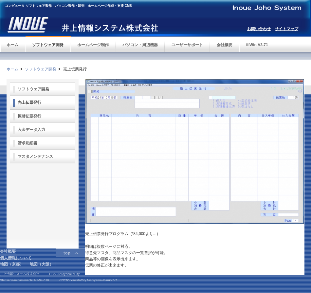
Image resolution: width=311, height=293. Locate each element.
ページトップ (70, 252)
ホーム (12, 69)
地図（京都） (12, 264)
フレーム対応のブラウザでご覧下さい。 (42, 202)
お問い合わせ (259, 29)
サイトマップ (286, 29)
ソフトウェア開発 (40, 69)
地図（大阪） (41, 264)
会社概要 (8, 251)
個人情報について (15, 258)
